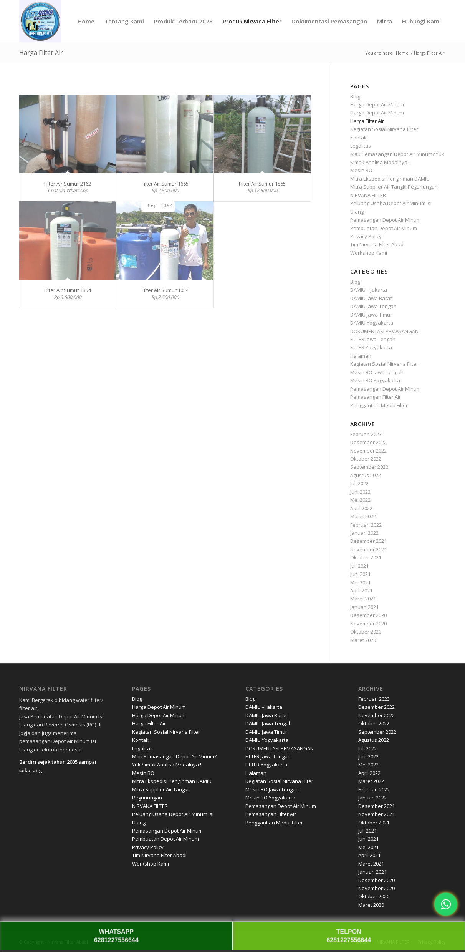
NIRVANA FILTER (368, 195)
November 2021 (368, 549)
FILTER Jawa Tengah (372, 339)
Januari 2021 (364, 607)
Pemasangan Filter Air (375, 396)
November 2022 (368, 450)
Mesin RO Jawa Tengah (377, 372)
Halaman (360, 355)
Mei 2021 (360, 582)
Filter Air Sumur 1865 (262, 183)
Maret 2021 (363, 598)
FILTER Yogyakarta (371, 347)
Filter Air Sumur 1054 (165, 290)
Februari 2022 (366, 524)
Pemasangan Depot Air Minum (385, 219)
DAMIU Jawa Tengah (373, 306)
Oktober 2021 (365, 557)
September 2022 (369, 466)
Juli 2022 (359, 483)
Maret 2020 (363, 640)
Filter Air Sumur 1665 (165, 183)
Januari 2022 (364, 532)
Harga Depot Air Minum (377, 104)
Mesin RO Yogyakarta (375, 380)
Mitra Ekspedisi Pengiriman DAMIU (390, 178)
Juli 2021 (359, 565)
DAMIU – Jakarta (368, 289)
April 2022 (361, 508)
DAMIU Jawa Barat (371, 298)
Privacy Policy (366, 236)
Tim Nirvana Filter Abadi (377, 244)
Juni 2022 (360, 491)
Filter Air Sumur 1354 (67, 290)
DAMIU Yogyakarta (371, 322)
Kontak (358, 137)
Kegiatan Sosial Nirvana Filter (384, 129)
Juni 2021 (360, 574)
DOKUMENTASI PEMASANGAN (384, 331)
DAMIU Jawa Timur (371, 314)
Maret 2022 (363, 516)
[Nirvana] (40, 21)
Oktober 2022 (365, 458)
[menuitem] (86, 21)
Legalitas (360, 145)
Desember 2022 (368, 442)
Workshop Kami (368, 252)
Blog (355, 96)
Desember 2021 (368, 540)
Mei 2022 (360, 499)
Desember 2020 (368, 615)
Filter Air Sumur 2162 (67, 183)
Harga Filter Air (41, 52)
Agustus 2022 (365, 475)
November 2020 (368, 623)
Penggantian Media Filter (379, 405)
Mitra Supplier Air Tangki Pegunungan (394, 186)
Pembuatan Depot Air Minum (383, 228)
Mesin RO (361, 170)
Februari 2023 (366, 434)
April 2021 (361, 590)
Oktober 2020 (365, 631)
